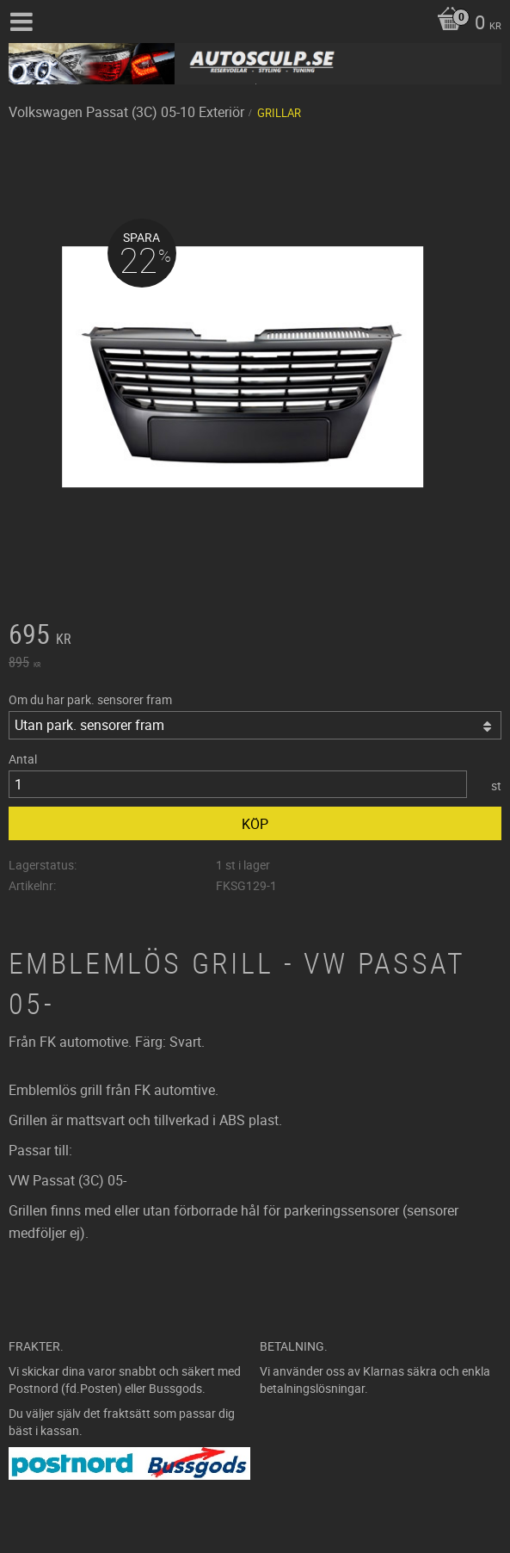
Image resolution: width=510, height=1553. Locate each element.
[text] (255, 636)
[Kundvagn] (464, 24)
